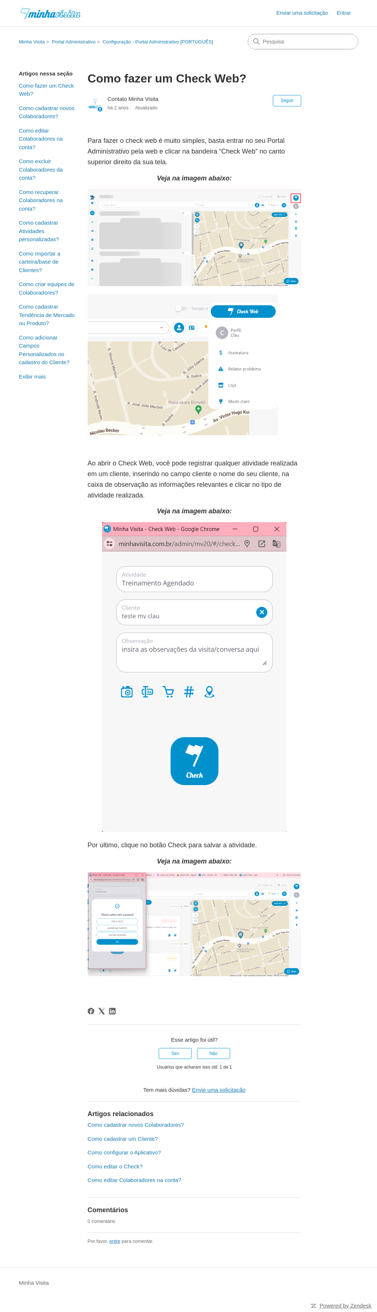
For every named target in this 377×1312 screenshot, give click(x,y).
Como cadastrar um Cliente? (123, 1139)
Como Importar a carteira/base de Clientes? (39, 261)
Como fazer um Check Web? (46, 89)
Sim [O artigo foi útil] (175, 1053)
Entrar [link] (344, 13)
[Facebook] (91, 1011)
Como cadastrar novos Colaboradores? (46, 112)
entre (114, 1241)
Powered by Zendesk (345, 1305)
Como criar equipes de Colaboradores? (46, 288)
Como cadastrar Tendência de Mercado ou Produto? (47, 314)
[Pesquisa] (303, 41)
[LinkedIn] (112, 1011)
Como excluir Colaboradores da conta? (41, 169)
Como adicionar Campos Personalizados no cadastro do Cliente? (44, 350)
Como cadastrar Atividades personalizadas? (39, 230)
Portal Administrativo (74, 42)
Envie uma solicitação (219, 1090)
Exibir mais (32, 376)
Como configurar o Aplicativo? (124, 1152)
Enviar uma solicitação (302, 13)
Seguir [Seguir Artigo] (287, 100)
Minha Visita (32, 42)
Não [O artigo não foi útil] (213, 1053)
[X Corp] (101, 1011)
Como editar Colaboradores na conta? (41, 138)
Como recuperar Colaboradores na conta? (41, 200)
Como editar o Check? (115, 1166)
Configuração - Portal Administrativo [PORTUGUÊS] (158, 42)
